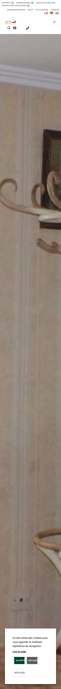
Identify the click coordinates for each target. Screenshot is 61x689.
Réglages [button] (18, 672)
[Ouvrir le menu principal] (54, 22)
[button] (9, 28)
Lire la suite (19, 651)
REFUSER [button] (32, 660)
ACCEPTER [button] (20, 660)
